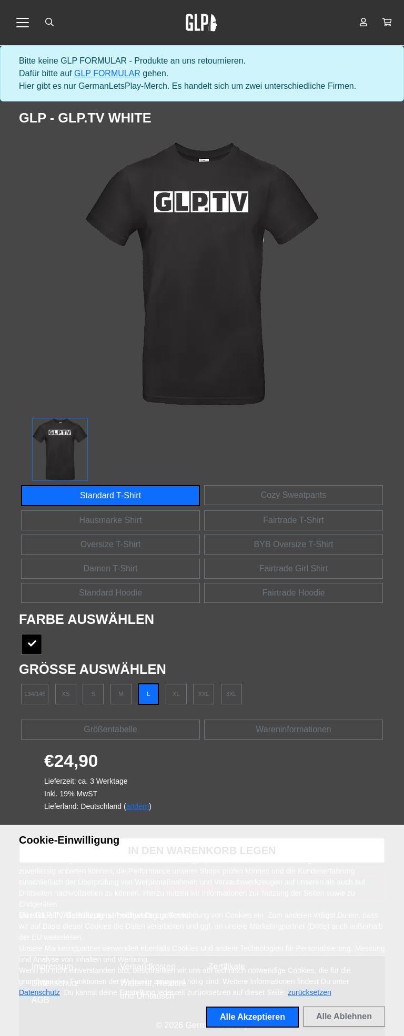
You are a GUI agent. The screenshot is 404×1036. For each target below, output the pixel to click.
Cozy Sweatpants (294, 494)
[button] (387, 22)
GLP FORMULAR (107, 73)
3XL (231, 694)
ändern (137, 806)
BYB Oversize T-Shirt (294, 544)
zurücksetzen (309, 992)
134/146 (34, 694)
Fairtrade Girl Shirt (293, 568)
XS (65, 694)
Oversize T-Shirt (110, 544)
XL (176, 694)
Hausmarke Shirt (110, 520)
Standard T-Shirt (110, 495)
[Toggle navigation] (22, 23)
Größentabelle (110, 729)
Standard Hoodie (110, 592)
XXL (203, 694)
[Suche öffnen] (49, 23)
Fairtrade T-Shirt (293, 520)
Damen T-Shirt (111, 568)
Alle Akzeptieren (252, 1016)
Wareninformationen (293, 729)
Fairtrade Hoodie (293, 592)
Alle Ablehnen (344, 1016)
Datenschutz (39, 992)
